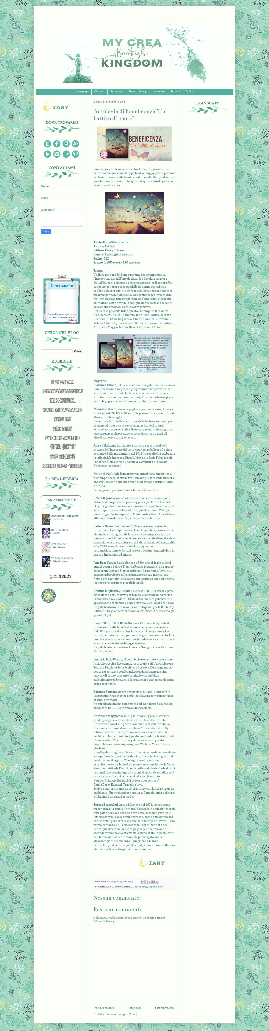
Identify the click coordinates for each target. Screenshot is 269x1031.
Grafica (190, 91)
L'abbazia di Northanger (64, 515)
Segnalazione (156, 886)
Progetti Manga (138, 91)
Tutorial (175, 91)
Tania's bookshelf (61, 500)
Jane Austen (58, 519)
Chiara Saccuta (60, 561)
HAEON (56, 533)
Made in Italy (139, 886)
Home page (81, 91)
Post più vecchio (165, 1007)
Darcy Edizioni (123, 886)
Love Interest (58, 543)
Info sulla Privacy (104, 921)
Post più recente (104, 1007)
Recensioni (116, 91)
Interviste (159, 91)
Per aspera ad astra (61, 557)
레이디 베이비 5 (59, 529)
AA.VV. (110, 886)
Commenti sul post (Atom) (121, 1014)
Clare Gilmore (59, 547)
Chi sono (99, 91)
